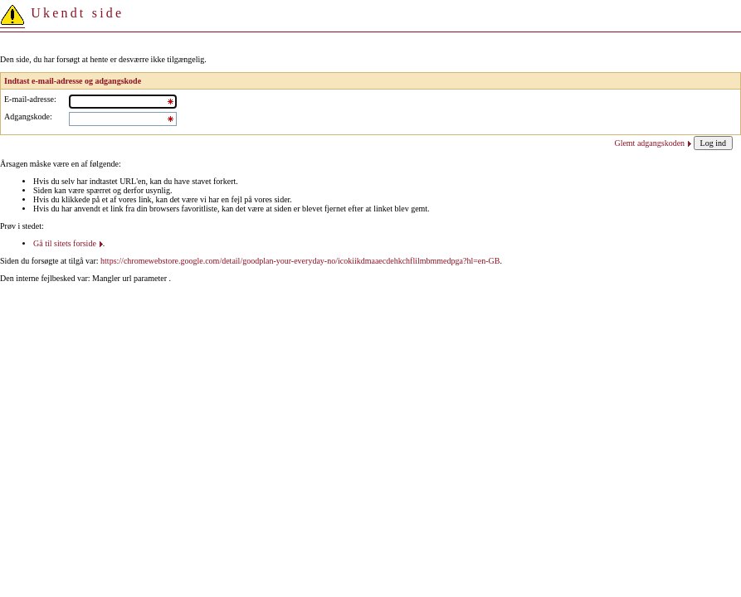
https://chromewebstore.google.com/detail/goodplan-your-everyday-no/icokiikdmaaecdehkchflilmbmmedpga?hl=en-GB (300, 260)
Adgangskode (27, 116)
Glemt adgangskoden (649, 143)
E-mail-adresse (29, 99)
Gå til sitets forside (64, 243)
